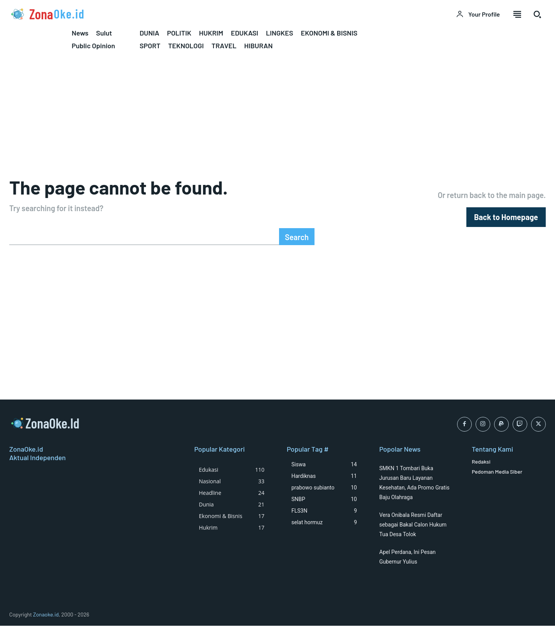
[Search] (296, 242)
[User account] (478, 14)
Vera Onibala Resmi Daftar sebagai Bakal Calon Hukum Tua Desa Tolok (413, 533)
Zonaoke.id (46, 623)
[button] (537, 14)
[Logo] (138, 14)
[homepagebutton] (506, 220)
